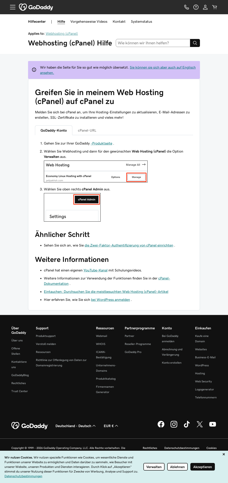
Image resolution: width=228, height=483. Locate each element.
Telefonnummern (206, 397)
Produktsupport (46, 335)
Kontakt (119, 21)
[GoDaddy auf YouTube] (213, 427)
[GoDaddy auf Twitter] (200, 427)
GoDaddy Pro (133, 352)
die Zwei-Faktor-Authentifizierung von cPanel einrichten (129, 245)
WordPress (202, 365)
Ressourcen (43, 352)
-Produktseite (101, 143)
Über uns (17, 340)
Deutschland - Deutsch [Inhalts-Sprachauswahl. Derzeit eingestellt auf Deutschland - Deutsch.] (76, 425)
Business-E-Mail (205, 357)
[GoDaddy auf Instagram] (174, 427)
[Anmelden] (205, 7)
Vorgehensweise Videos (88, 21)
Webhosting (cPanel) (62, 33)
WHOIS (100, 343)
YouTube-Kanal (95, 270)
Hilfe (61, 21)
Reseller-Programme (138, 343)
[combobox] (153, 43)
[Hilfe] (196, 7)
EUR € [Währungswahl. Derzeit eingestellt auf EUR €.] (111, 425)
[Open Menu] (11, 7)
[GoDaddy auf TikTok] (187, 427)
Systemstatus (141, 21)
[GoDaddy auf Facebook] (161, 427)
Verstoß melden (46, 343)
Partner (129, 335)
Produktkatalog (106, 378)
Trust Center (19, 391)
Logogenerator (204, 389)
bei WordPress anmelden (110, 299)
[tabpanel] (114, 182)
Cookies (211, 447)
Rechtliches (18, 383)
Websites (201, 349)
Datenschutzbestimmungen (181, 447)
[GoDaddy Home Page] (29, 426)
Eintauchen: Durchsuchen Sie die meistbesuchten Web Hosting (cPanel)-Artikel (106, 291)
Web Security (203, 381)
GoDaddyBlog (20, 375)
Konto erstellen (171, 362)
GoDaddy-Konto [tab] (54, 130)
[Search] (195, 43)
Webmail (101, 335)
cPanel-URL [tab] (87, 130)
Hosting (200, 373)
